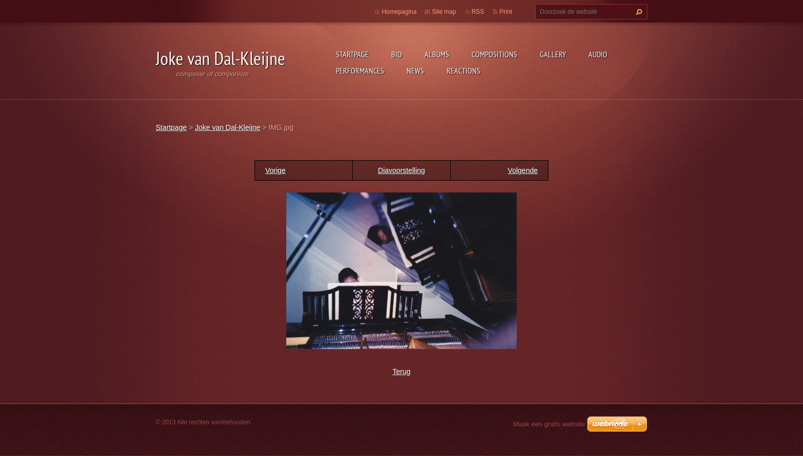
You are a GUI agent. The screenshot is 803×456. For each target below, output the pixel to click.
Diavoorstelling (401, 170)
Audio (597, 54)
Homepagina (399, 11)
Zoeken (637, 11)
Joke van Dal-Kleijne (228, 127)
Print (505, 11)
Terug (401, 371)
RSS (478, 11)
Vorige (275, 170)
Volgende (523, 170)
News (415, 71)
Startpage (352, 54)
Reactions (463, 71)
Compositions (494, 54)
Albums (437, 54)
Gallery (553, 54)
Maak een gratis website (549, 424)
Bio (396, 54)
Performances (360, 71)
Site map (444, 11)
